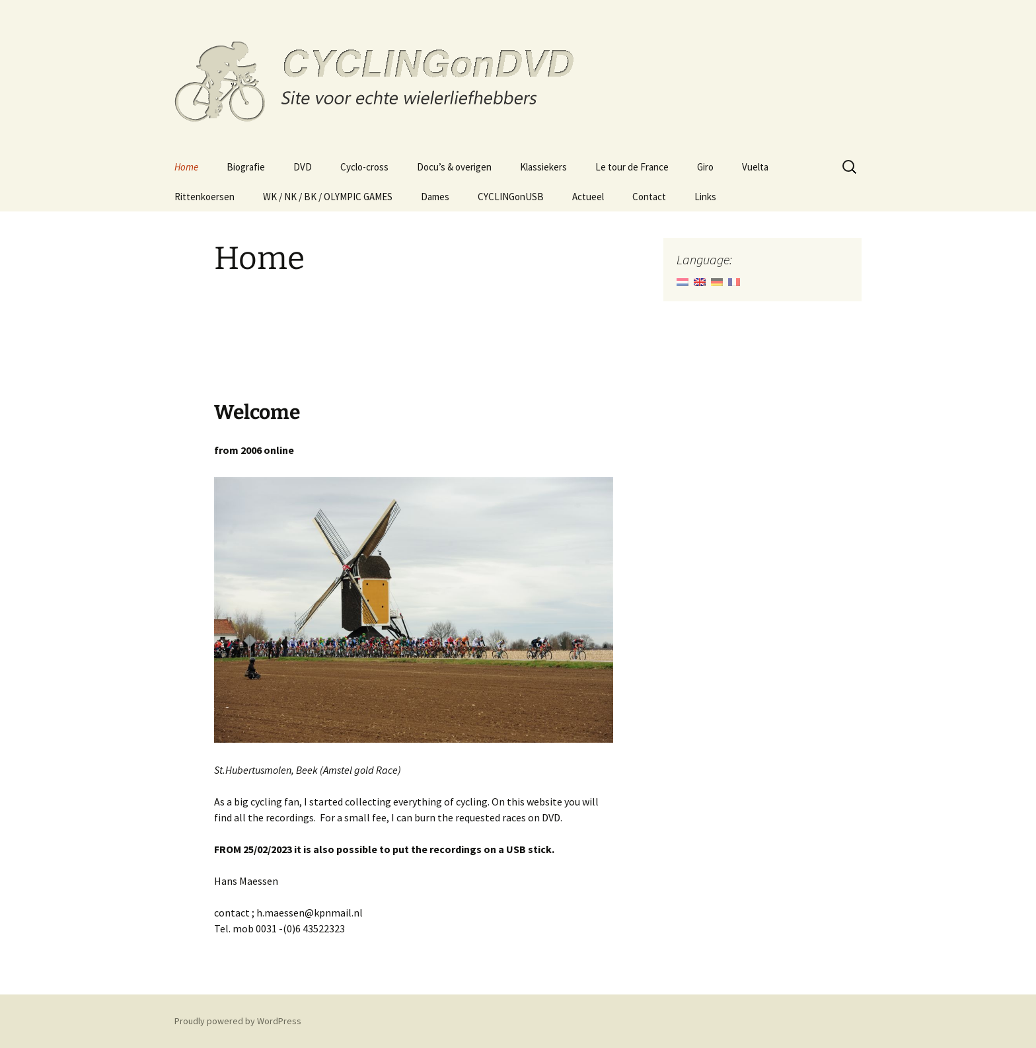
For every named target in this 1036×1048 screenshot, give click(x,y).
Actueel (588, 196)
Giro (705, 167)
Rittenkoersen (204, 196)
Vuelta (755, 167)
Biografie (246, 167)
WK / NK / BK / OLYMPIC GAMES (327, 196)
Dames (435, 196)
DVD (302, 167)
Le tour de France (632, 167)
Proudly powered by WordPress (237, 1021)
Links (705, 196)
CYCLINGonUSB (511, 196)
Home (186, 167)
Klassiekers (543, 167)
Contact (649, 196)
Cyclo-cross (364, 167)
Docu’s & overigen (454, 167)
